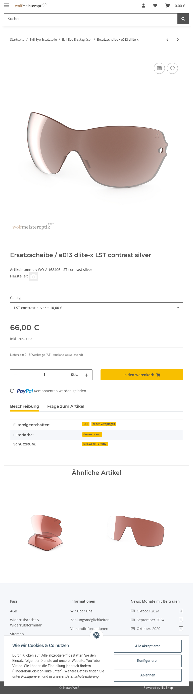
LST (85, 424)
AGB (13, 611)
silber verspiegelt (104, 424)
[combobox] (96, 307)
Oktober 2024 (157, 611)
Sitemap (17, 633)
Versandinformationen (89, 628)
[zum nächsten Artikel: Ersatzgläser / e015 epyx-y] (178, 39)
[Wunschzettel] (155, 6)
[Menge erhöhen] (86, 375)
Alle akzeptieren (147, 646)
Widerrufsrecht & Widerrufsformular (26, 622)
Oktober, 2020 (157, 628)
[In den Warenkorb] (14, 56)
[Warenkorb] (175, 6)
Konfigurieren (147, 661)
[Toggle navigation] (6, 3)
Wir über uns (81, 611)
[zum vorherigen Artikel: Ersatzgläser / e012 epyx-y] (167, 39)
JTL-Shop (167, 687)
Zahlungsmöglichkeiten (90, 619)
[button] (143, 6)
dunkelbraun (92, 434)
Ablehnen (147, 675)
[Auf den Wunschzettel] (172, 68)
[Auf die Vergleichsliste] (159, 68)
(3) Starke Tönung (94, 443)
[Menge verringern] (15, 375)
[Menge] (44, 375)
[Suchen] (91, 18)
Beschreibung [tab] (24, 406)
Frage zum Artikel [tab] (65, 406)
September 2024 (157, 619)
